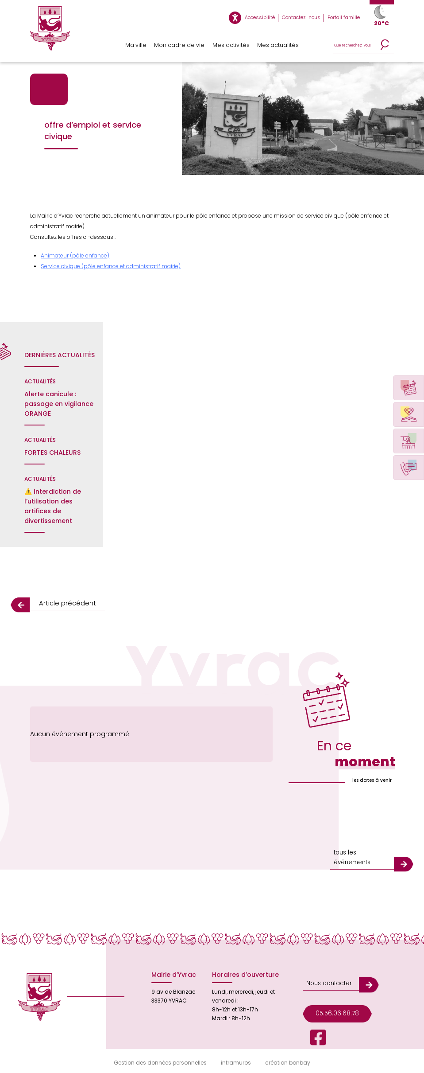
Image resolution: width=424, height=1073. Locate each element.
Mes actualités (278, 45)
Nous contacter (326, 975)
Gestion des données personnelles (160, 1060)
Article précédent (64, 603)
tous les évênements (350, 856)
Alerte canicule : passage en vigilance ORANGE (58, 404)
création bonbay (287, 1060)
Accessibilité (269, 17)
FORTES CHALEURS (52, 452)
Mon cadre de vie (180, 45)
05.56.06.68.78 (334, 1003)
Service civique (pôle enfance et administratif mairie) (111, 266)
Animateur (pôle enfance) (75, 255)
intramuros (236, 1060)
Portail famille (345, 17)
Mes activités (230, 45)
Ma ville (137, 45)
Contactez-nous (306, 17)
